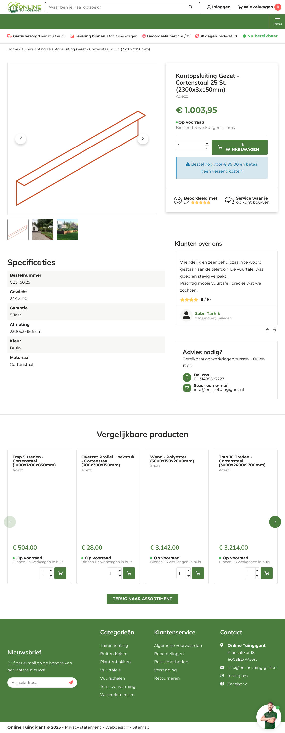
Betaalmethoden (171, 662)
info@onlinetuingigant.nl (253, 667)
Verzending (165, 670)
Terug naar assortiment (142, 598)
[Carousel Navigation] (226, 329)
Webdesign (116, 727)
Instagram (238, 675)
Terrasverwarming (118, 686)
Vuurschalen (112, 678)
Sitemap (140, 727)
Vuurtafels (110, 670)
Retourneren (167, 678)
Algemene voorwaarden (178, 645)
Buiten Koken (114, 653)
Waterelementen (117, 694)
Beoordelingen (169, 653)
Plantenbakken (115, 662)
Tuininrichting (33, 49)
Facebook (237, 684)
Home (12, 49)
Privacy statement (83, 727)
